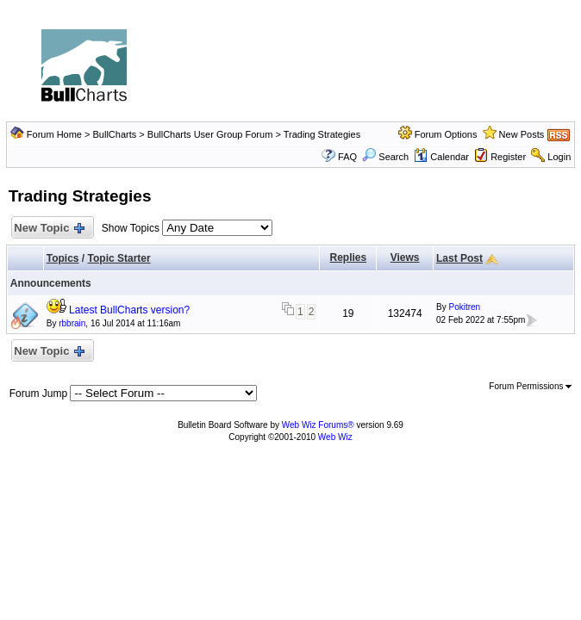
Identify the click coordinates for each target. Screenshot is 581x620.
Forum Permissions (530, 386)
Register (508, 157)
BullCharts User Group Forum (210, 134)
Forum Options (446, 134)
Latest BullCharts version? (129, 310)
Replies (348, 257)
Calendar (441, 157)
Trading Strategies (322, 134)
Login (559, 157)
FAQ (347, 157)
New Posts (522, 134)
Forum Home (54, 134)
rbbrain (72, 323)
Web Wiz (335, 437)
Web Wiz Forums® (318, 425)
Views (405, 257)
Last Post (459, 258)
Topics (63, 258)
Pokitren (464, 307)
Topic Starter (119, 258)
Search (385, 157)
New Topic (48, 228)
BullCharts (115, 134)
